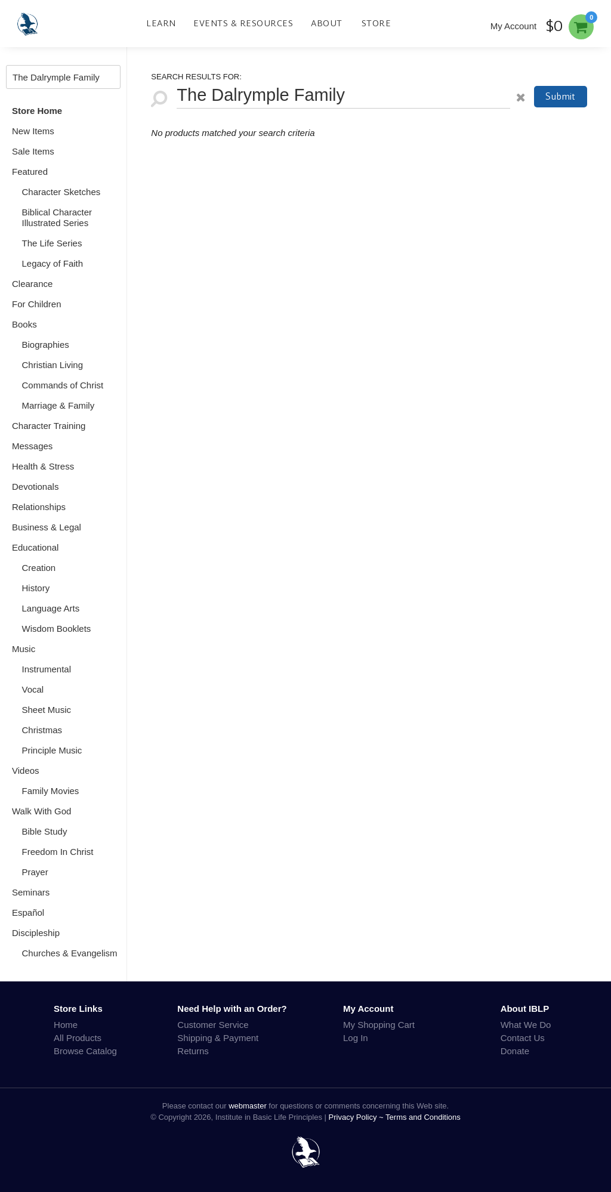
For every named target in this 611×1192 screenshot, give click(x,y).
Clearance (32, 284)
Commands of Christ (63, 385)
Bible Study (44, 831)
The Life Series (52, 243)
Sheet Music (47, 710)
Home (66, 1025)
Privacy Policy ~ (357, 1117)
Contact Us (523, 1038)
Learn (161, 23)
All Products (77, 1038)
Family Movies (50, 791)
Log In (355, 1038)
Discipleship (36, 933)
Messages (32, 446)
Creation (39, 568)
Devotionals (35, 486)
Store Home (37, 111)
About (326, 23)
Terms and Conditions (423, 1117)
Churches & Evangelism (70, 953)
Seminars (31, 892)
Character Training (48, 426)
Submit (560, 96)
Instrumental (47, 669)
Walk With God (41, 811)
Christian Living (53, 365)
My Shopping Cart (379, 1025)
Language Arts (51, 608)
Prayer (35, 872)
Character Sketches (61, 192)
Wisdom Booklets (56, 628)
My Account (513, 26)
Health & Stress (43, 466)
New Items (33, 131)
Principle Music (52, 750)
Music (23, 649)
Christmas (42, 730)
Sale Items (33, 151)
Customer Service (212, 1025)
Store (376, 23)
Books (24, 324)
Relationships (39, 507)
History (36, 588)
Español (28, 912)
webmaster (248, 1105)
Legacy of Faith (53, 263)
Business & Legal (46, 527)
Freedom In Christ (58, 852)
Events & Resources (243, 23)
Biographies (45, 344)
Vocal (33, 689)
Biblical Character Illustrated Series (57, 217)
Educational (35, 547)
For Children (36, 304)
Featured (30, 171)
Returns (193, 1051)
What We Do (526, 1025)
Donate (515, 1051)
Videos (25, 770)
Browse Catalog (85, 1051)
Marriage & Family (58, 405)
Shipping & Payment (217, 1038)
